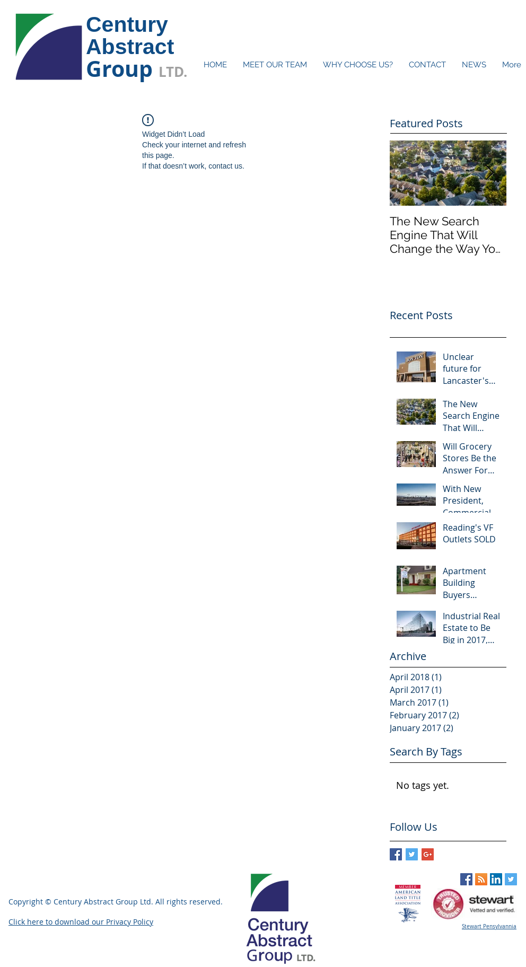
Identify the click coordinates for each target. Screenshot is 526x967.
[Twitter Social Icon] (511, 879)
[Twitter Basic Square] (412, 854)
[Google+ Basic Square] (428, 854)
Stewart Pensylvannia (489, 926)
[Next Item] (489, 173)
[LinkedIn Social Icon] (496, 879)
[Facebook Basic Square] (396, 854)
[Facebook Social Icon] (466, 879)
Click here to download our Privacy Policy (80, 922)
